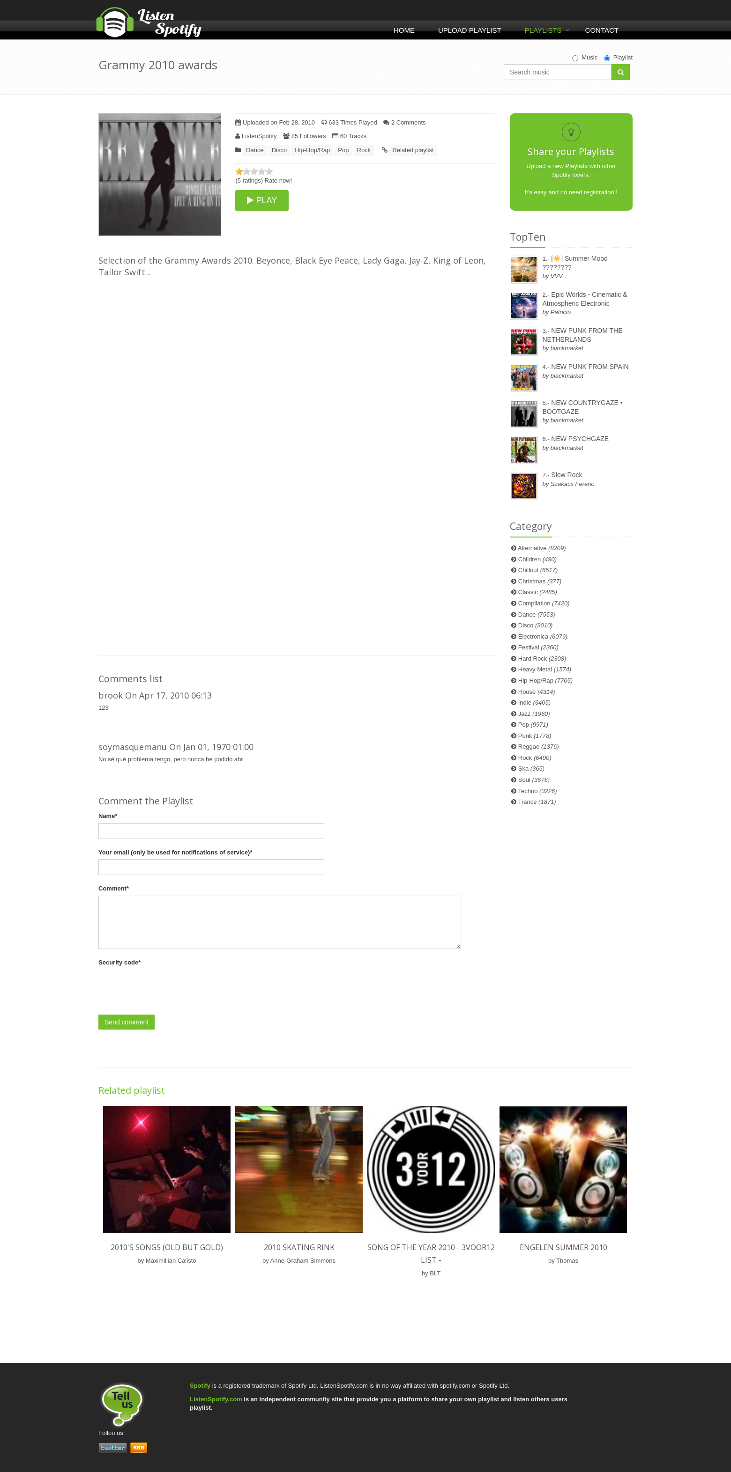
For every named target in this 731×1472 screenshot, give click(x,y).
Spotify (200, 1385)
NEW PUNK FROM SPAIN (589, 366)
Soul (534, 779)
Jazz (534, 713)
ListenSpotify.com (216, 1399)
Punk (535, 735)
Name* (107, 815)
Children (537, 559)
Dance (255, 150)
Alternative (542, 548)
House (536, 691)
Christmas (539, 581)
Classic (537, 592)
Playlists (543, 30)
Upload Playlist (469, 30)
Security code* (119, 962)
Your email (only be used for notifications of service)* (175, 852)
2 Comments (404, 122)
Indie (534, 702)
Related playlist (412, 150)
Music (584, 57)
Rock (364, 150)
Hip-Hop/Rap (312, 150)
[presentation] (169, 987)
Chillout (538, 570)
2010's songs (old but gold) (167, 1247)
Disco (279, 150)
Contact (602, 30)
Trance (537, 801)
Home (404, 30)
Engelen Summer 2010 (563, 1247)
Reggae (538, 746)
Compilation (544, 603)
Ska (531, 768)
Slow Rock (566, 474)
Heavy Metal (544, 669)
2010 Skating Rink (299, 1247)
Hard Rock (542, 658)
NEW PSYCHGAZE (580, 438)
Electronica (543, 636)
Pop (343, 150)
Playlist (618, 57)
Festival (538, 647)
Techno (537, 791)
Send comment (126, 1022)
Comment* (113, 888)
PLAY (262, 200)
